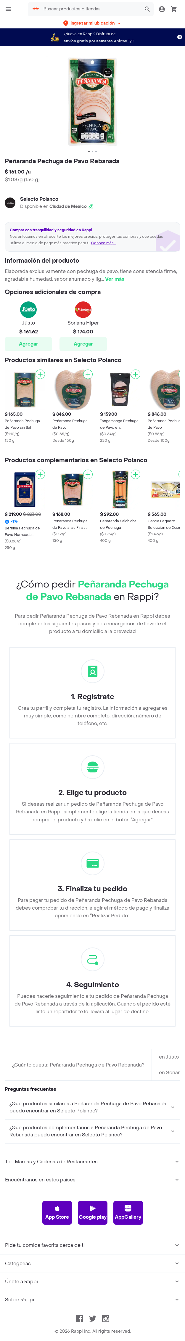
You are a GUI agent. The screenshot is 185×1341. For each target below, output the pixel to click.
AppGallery (128, 1212)
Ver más (114, 279)
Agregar (28, 344)
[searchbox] (90, 9)
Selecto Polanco (39, 199)
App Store (57, 1212)
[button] (92, 23)
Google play (93, 1212)
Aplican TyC (124, 41)
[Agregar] (40, 374)
